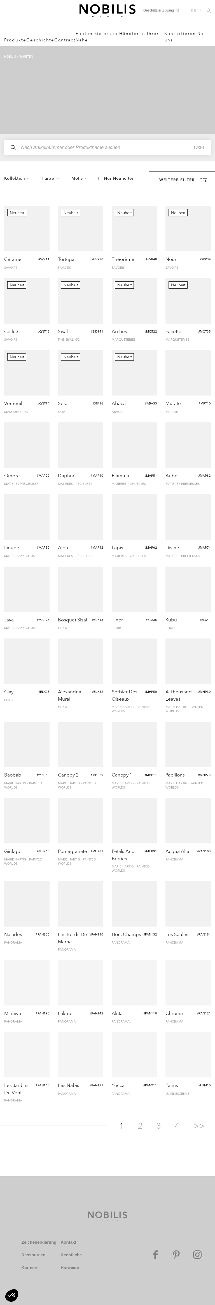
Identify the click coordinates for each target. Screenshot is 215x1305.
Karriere (29, 1267)
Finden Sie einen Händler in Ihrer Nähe (117, 37)
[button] (11, 1295)
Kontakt (68, 1242)
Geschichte (40, 40)
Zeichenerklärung (38, 1242)
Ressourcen (33, 1254)
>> (199, 1126)
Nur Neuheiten (119, 178)
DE (194, 10)
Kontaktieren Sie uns (184, 37)
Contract (65, 40)
